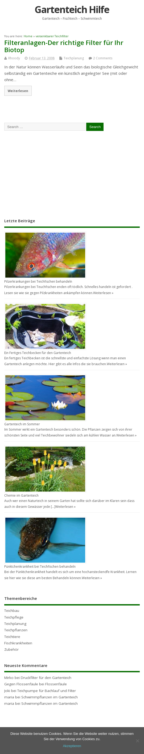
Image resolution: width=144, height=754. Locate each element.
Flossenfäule (56, 684)
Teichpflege (13, 617)
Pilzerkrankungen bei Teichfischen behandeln (38, 281)
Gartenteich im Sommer (22, 424)
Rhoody (14, 58)
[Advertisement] (44, 174)
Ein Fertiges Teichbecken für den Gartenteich (37, 353)
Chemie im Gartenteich (21, 495)
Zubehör (11, 649)
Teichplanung (74, 58)
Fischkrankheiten (18, 643)
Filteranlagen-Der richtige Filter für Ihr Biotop (63, 46)
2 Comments (102, 58)
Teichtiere (12, 636)
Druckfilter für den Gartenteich (46, 677)
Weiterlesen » (103, 293)
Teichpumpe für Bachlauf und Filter (46, 690)
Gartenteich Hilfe (72, 9)
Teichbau (11, 610)
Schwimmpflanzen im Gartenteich (49, 697)
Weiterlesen (18, 91)
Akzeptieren (72, 746)
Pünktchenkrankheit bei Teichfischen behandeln (40, 566)
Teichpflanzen (15, 630)
